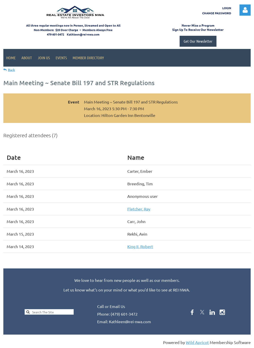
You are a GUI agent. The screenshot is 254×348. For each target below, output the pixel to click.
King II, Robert (140, 246)
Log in (245, 10)
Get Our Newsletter (198, 41)
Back (11, 70)
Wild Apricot (197, 342)
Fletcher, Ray (138, 209)
